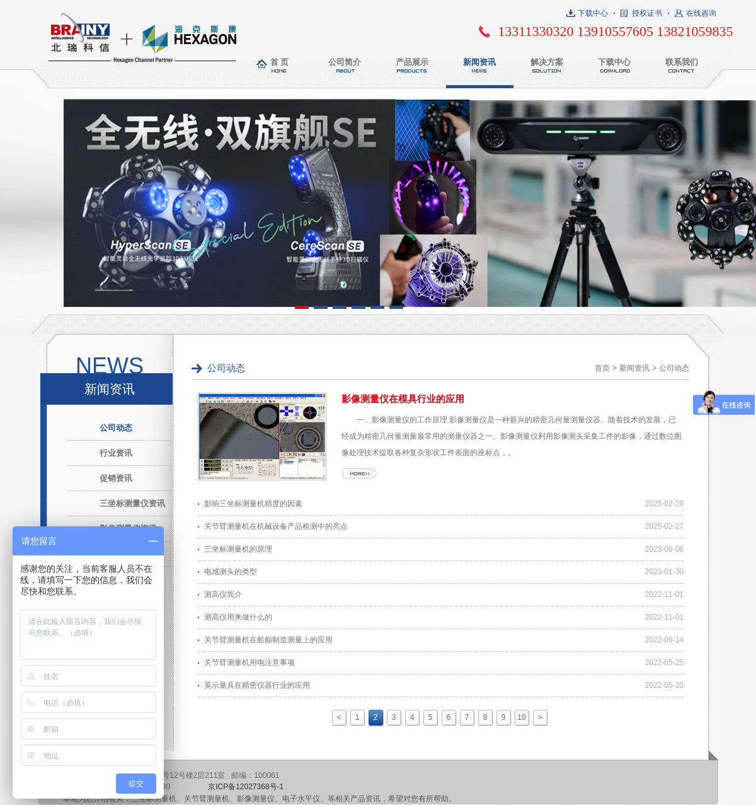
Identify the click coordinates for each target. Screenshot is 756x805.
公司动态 (116, 427)
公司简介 (344, 62)
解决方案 (546, 62)
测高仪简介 (223, 594)
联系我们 (681, 62)
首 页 (279, 62)
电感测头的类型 (230, 571)
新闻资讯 (479, 62)
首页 (602, 368)
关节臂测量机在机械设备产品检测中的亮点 (276, 526)
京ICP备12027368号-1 (246, 786)
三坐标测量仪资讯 (132, 503)
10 (521, 717)
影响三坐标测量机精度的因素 (253, 503)
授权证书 (647, 13)
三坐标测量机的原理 (238, 549)
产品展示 (412, 62)
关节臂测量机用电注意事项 (249, 662)
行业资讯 (116, 453)
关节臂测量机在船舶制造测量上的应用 (268, 639)
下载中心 (593, 13)
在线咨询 (701, 13)
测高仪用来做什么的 (238, 617)
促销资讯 (116, 478)
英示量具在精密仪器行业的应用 (257, 685)
